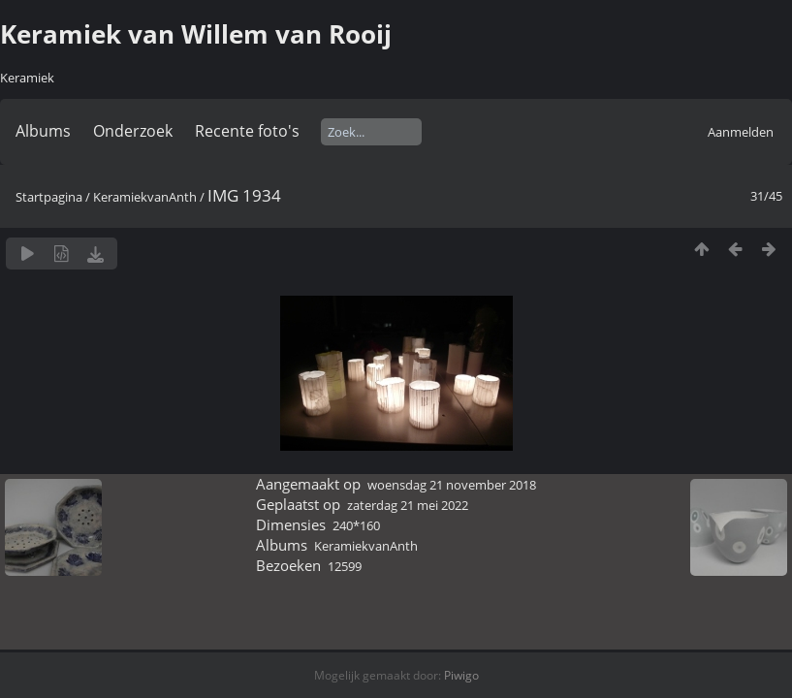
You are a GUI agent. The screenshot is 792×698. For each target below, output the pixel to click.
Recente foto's (247, 131)
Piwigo (461, 675)
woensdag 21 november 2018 (451, 484)
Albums (43, 131)
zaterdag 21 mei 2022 (407, 505)
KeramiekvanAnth (145, 197)
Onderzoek (133, 131)
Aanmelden (741, 132)
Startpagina (49, 197)
